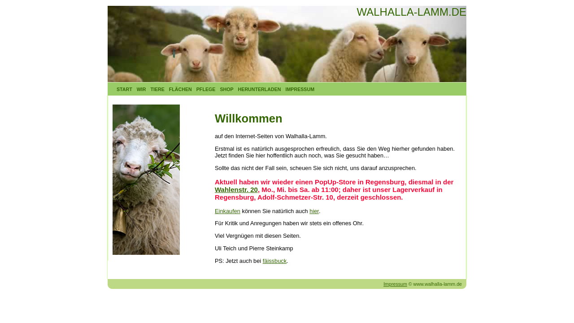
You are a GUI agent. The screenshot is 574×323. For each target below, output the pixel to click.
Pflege (206, 89)
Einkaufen (227, 211)
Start (124, 89)
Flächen (180, 89)
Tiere (157, 89)
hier (314, 211)
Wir (141, 89)
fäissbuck (275, 261)
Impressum (300, 89)
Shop (226, 89)
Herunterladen (259, 89)
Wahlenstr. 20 (236, 189)
